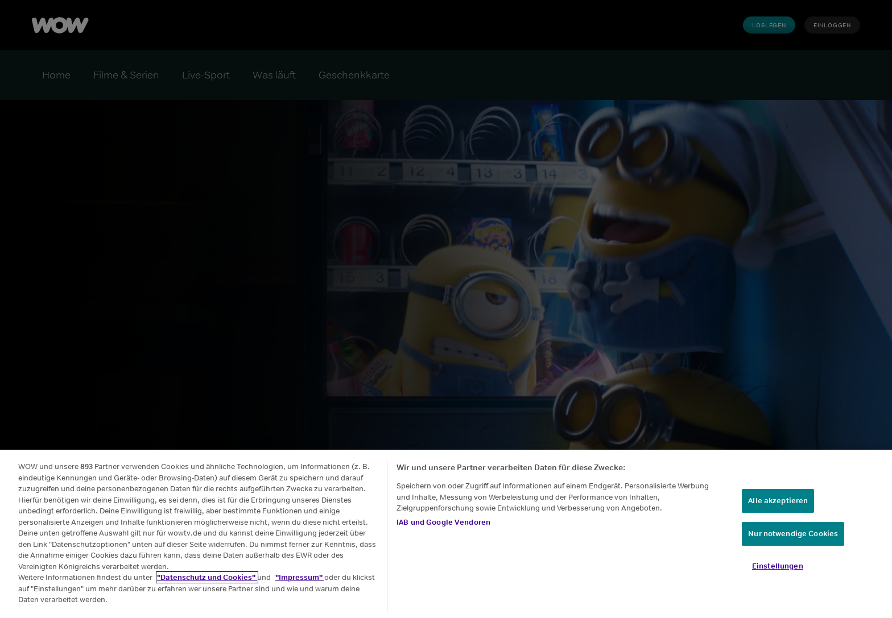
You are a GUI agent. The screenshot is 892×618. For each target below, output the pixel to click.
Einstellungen (777, 567)
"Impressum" (299, 578)
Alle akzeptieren (778, 502)
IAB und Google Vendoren (443, 523)
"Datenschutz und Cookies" (207, 578)
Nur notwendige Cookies (793, 535)
